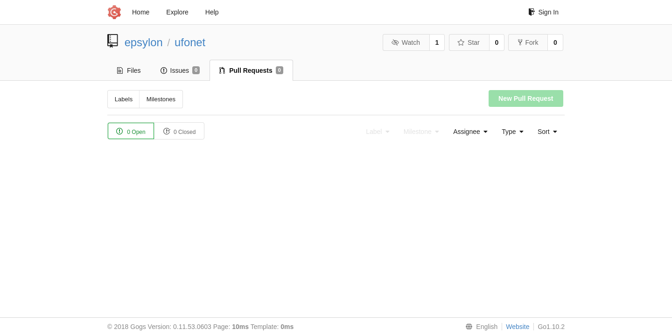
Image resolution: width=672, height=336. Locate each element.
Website (517, 326)
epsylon (144, 42)
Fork (528, 42)
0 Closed (179, 131)
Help (212, 12)
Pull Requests (251, 70)
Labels (124, 99)
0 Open (131, 131)
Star (468, 42)
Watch (405, 42)
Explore (177, 12)
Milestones (161, 99)
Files (129, 70)
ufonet (190, 42)
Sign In (543, 12)
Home (140, 12)
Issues (180, 70)
